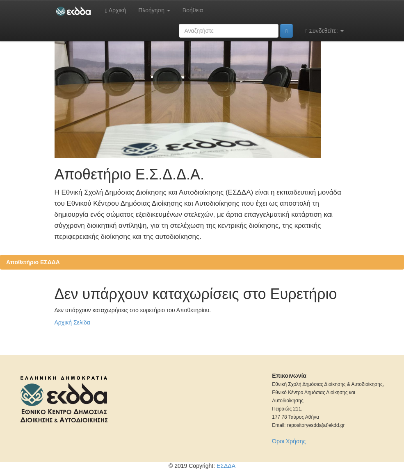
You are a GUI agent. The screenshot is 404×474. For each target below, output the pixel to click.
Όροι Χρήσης (289, 441)
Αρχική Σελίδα (72, 322)
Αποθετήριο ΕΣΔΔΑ (33, 262)
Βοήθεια (193, 10)
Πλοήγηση (154, 10)
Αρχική (115, 10)
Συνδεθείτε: (324, 30)
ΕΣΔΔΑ (226, 466)
